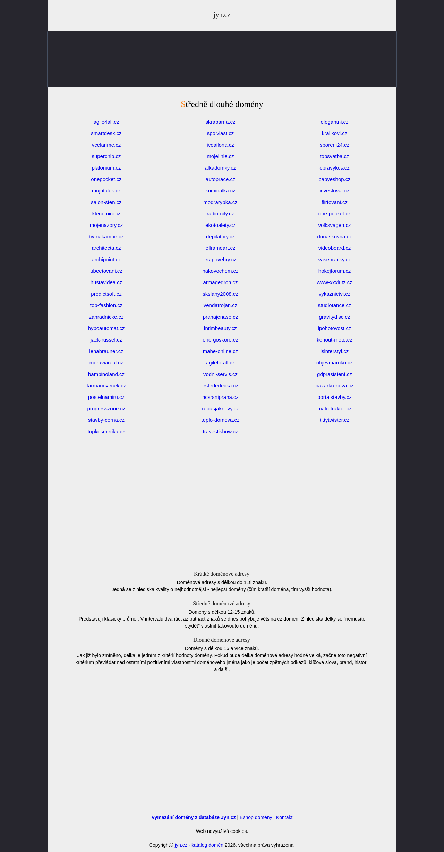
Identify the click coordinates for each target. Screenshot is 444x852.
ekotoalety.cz (220, 225)
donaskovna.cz (334, 236)
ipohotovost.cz (334, 328)
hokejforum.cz (334, 271)
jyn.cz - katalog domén (199, 845)
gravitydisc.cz (334, 317)
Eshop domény (256, 817)
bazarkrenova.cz (334, 385)
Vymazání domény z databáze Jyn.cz (194, 817)
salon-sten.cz (106, 202)
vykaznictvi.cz (335, 294)
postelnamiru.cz (106, 397)
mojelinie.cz (220, 156)
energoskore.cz (220, 340)
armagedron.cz (220, 282)
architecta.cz (106, 248)
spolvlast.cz (220, 133)
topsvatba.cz (334, 156)
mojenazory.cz (106, 225)
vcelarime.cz (106, 145)
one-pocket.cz (334, 213)
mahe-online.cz (220, 351)
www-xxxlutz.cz (334, 282)
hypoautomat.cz (106, 328)
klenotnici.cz (106, 213)
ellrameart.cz (221, 248)
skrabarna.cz (221, 122)
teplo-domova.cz (220, 420)
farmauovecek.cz (106, 385)
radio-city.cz (220, 213)
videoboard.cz (334, 248)
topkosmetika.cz (106, 431)
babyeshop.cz (334, 179)
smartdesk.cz (106, 133)
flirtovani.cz (335, 202)
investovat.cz (334, 191)
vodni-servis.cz (220, 374)
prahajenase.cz (220, 317)
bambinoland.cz (106, 374)
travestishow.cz (220, 431)
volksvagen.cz (334, 225)
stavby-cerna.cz (106, 420)
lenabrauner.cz (106, 351)
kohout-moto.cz (334, 340)
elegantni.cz (334, 122)
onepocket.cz (106, 179)
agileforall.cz (220, 363)
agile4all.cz (106, 122)
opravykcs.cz (334, 168)
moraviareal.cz (106, 363)
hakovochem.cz (220, 271)
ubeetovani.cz (106, 271)
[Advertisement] (222, 76)
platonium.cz (106, 168)
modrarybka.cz (220, 202)
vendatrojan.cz (221, 305)
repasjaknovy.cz (220, 408)
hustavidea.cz (106, 282)
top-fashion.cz (106, 305)
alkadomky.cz (220, 168)
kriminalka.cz (220, 191)
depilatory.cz (220, 236)
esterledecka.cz (220, 385)
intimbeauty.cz (220, 328)
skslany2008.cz (220, 294)
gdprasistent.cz (334, 374)
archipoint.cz (106, 259)
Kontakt (284, 817)
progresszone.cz (106, 408)
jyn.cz (222, 14)
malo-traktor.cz (334, 408)
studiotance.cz (334, 305)
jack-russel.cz (106, 340)
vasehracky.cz (334, 259)
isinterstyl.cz (335, 351)
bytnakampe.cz (106, 236)
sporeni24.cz (334, 145)
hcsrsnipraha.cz (220, 397)
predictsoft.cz (106, 294)
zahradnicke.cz (106, 317)
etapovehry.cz (220, 259)
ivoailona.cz (220, 145)
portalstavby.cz (334, 397)
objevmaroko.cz (334, 363)
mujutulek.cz (106, 191)
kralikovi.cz (334, 133)
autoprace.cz (221, 179)
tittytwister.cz (334, 420)
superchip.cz (106, 156)
